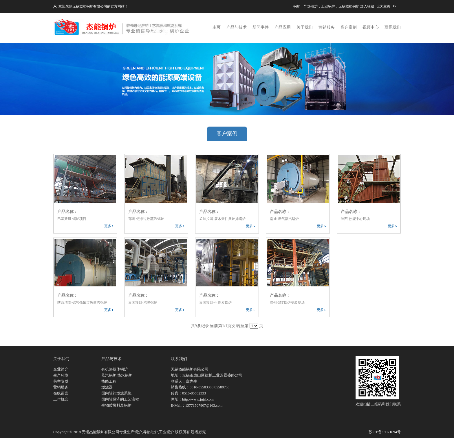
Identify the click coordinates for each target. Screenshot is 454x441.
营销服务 (326, 27)
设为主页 (383, 6)
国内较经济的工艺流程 (120, 399)
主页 (217, 27)
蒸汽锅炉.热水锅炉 (116, 375)
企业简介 (60, 369)
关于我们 (304, 27)
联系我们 (393, 27)
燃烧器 (107, 387)
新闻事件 (260, 27)
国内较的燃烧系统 (116, 393)
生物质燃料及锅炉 (116, 405)
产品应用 (282, 27)
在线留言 (60, 393)
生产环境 (60, 375)
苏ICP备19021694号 (385, 432)
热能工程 (108, 381)
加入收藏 (367, 6)
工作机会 (60, 399)
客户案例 (348, 27)
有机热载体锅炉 (114, 369)
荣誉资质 (60, 381)
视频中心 (371, 27)
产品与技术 (236, 27)
